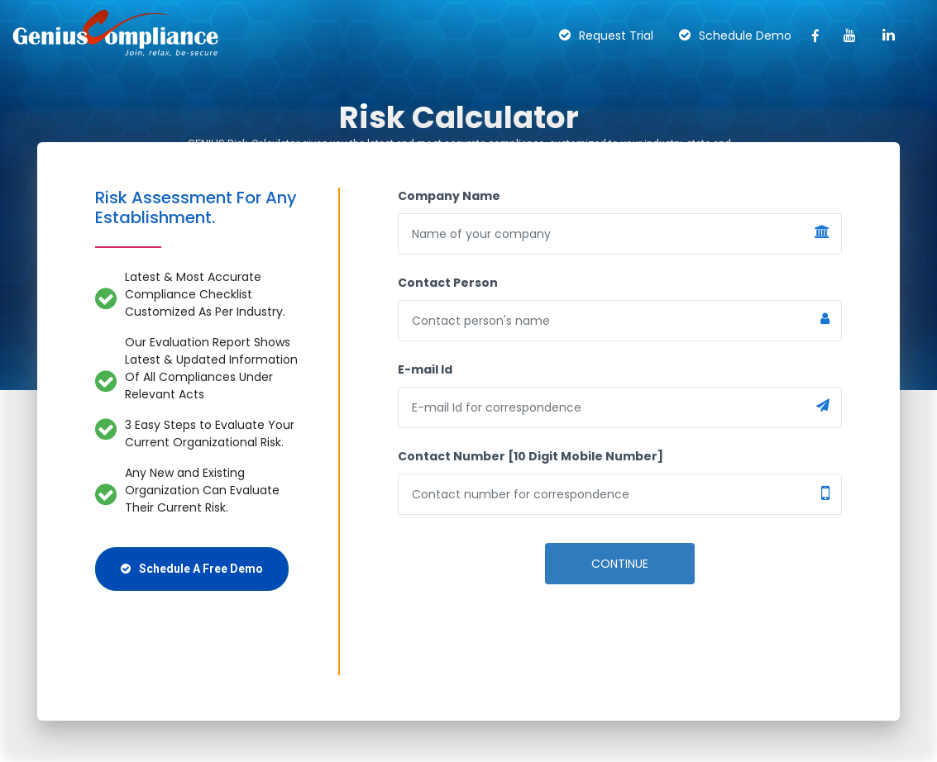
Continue (619, 563)
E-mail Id (425, 369)
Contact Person (448, 282)
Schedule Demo (735, 35)
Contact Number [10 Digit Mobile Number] (530, 456)
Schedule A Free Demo (192, 568)
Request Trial (606, 35)
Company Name (449, 196)
